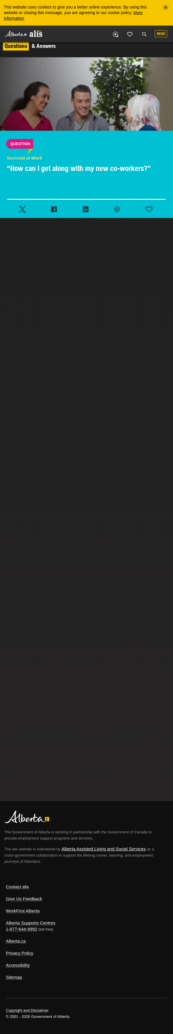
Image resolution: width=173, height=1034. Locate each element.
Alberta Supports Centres (30, 922)
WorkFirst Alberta (23, 910)
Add (115, 34)
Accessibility (18, 965)
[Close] (166, 7)
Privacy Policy (19, 953)
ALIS (35, 33)
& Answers (29, 46)
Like (129, 34)
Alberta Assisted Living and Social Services (103, 848)
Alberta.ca (16, 941)
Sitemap (14, 977)
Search (144, 34)
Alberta (15, 33)
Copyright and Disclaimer (27, 1010)
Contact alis (17, 886)
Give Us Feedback (24, 898)
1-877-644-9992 (21, 928)
